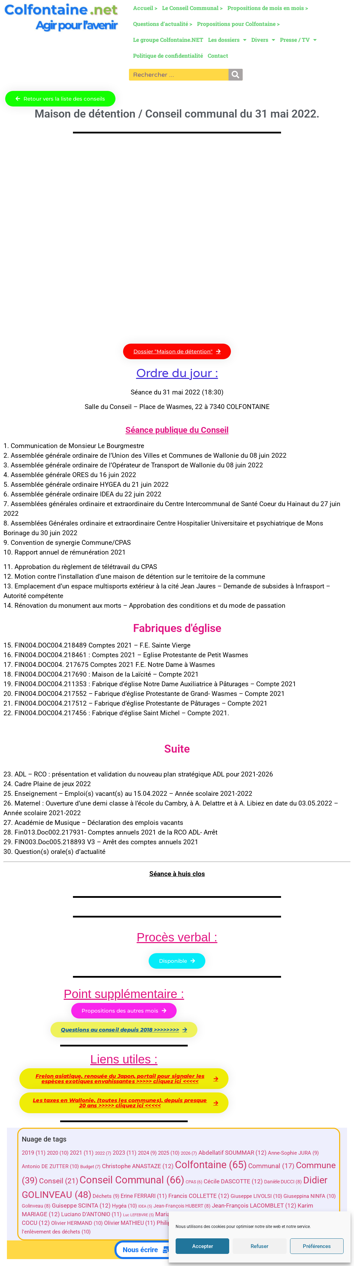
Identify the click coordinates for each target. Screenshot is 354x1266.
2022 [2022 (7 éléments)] (103, 1153)
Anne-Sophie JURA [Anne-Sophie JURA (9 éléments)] (293, 1153)
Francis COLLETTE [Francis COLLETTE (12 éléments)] (198, 1196)
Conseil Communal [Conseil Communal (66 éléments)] (132, 1180)
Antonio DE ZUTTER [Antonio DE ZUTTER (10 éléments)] (50, 1166)
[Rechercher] (236, 75)
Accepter (202, 1246)
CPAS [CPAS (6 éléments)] (194, 1182)
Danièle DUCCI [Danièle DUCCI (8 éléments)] (283, 1181)
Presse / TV (298, 40)
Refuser (259, 1246)
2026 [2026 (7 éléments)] (189, 1153)
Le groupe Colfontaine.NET (168, 39)
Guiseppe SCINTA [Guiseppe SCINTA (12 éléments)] (81, 1205)
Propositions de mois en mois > (267, 7)
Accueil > (145, 7)
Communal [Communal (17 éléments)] (271, 1166)
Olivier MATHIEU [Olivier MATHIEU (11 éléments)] (129, 1223)
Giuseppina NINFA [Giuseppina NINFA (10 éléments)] (309, 1196)
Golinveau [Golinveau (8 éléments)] (36, 1206)
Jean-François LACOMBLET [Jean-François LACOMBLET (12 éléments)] (254, 1205)
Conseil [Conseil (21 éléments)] (58, 1181)
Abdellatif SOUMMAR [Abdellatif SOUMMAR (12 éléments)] (232, 1152)
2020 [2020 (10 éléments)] (57, 1153)
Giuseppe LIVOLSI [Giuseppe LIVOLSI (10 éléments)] (256, 1196)
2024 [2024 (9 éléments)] (147, 1153)
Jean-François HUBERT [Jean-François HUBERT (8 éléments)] (182, 1206)
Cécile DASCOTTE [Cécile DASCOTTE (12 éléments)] (233, 1181)
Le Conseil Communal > (192, 7)
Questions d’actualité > (162, 23)
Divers (263, 40)
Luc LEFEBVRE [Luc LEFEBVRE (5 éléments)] (138, 1215)
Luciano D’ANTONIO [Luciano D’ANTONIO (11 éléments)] (91, 1214)
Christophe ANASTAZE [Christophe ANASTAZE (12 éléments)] (138, 1166)
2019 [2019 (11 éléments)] (34, 1152)
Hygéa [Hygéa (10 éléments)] (124, 1206)
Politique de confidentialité (168, 55)
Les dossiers (227, 40)
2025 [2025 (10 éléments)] (168, 1153)
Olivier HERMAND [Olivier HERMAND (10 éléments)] (77, 1223)
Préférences (317, 1246)
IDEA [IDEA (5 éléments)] (145, 1206)
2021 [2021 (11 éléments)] (82, 1152)
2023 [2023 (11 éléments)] (125, 1152)
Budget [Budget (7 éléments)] (90, 1166)
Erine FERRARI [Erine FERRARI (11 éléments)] (144, 1196)
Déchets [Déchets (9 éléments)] (106, 1196)
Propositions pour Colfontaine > (238, 23)
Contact (218, 55)
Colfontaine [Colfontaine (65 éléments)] (211, 1165)
